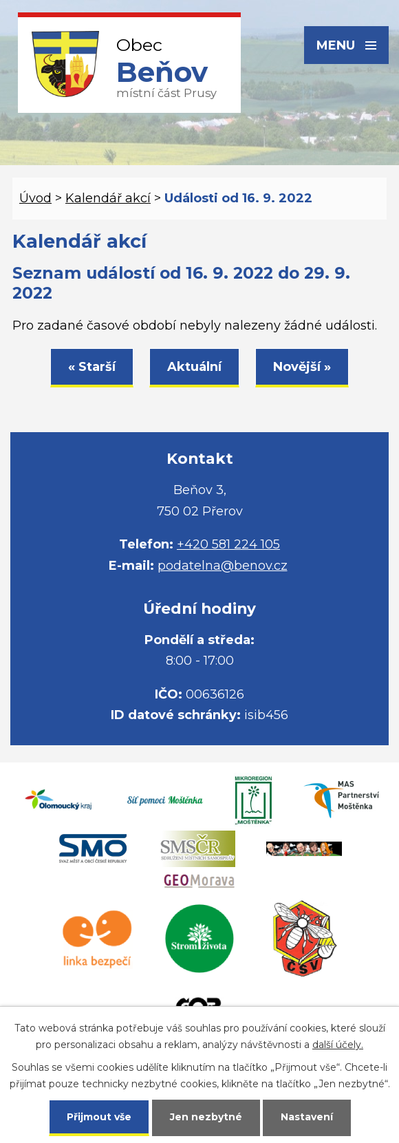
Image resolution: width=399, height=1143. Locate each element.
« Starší (92, 366)
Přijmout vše (99, 1117)
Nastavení (307, 1117)
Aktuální (194, 366)
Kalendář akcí (108, 198)
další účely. (337, 1044)
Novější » (302, 366)
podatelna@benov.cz (223, 565)
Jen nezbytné (206, 1117)
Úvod (35, 198)
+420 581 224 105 (228, 544)
